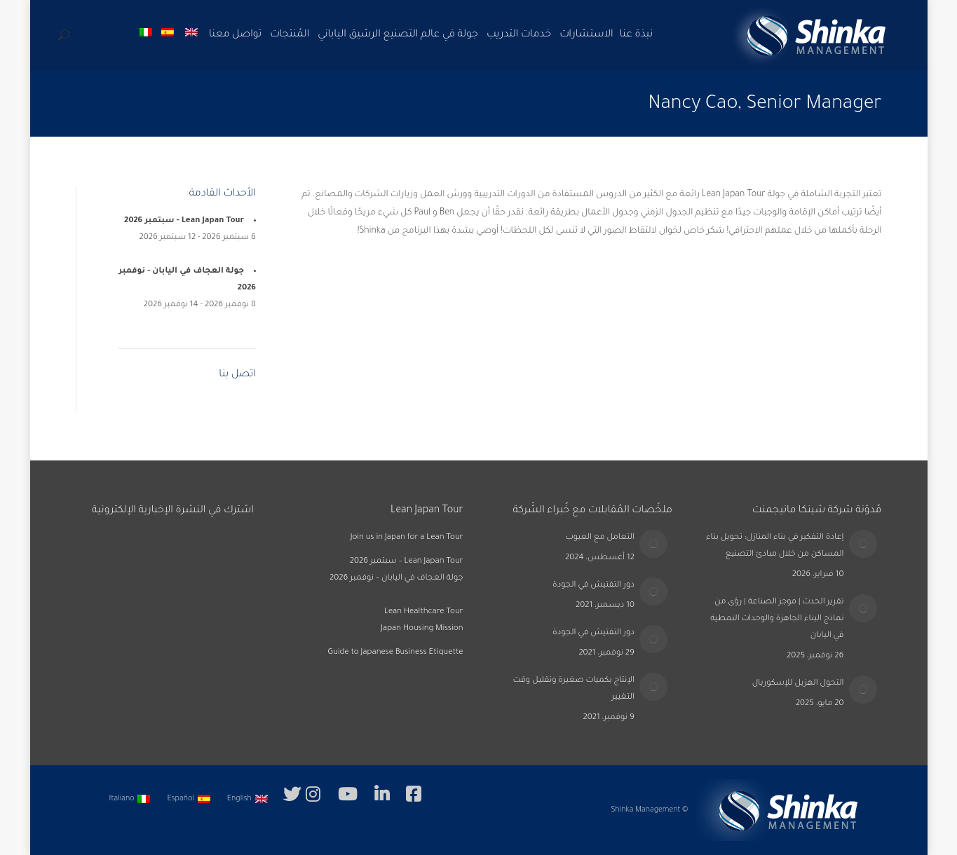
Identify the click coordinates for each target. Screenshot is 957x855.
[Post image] (863, 544)
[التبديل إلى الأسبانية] (169, 35)
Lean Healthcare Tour (423, 612)
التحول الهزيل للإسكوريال (798, 683)
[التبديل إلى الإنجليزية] (193, 35)
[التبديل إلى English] (249, 799)
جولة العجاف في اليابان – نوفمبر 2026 (396, 578)
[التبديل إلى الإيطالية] (147, 35)
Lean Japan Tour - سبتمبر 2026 (184, 221)
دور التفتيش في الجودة (593, 585)
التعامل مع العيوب (600, 537)
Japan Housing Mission (422, 629)
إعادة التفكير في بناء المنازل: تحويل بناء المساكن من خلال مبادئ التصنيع (774, 546)
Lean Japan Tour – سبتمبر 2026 (406, 561)
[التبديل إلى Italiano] (131, 799)
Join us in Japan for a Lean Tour (407, 537)
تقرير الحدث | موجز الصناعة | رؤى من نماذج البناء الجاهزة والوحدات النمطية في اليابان (776, 619)
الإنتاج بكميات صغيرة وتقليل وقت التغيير (573, 689)
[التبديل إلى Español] (189, 799)
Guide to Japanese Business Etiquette (395, 652)
